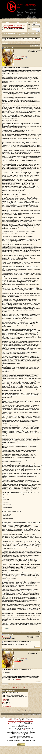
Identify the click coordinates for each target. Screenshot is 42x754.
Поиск (21, 35)
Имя (29, 24)
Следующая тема (26, 687)
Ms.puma (6, 637)
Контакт (35, 22)
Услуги (26, 22)
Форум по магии (30, 4)
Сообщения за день (32, 33)
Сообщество (22, 33)
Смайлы (4, 700)
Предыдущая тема (16, 687)
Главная (7, 22)
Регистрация (7, 33)
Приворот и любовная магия (20, 6)
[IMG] (3, 702)
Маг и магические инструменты (16, 724)
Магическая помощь (30, 5)
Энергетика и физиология (15, 27)
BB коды (4, 699)
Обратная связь (26, 714)
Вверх (39, 714)
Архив (34, 714)
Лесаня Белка (20, 57)
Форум (17, 22)
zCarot (23, 729)
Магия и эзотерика (9, 25)
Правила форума (6, 706)
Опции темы (34, 45)
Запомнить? (36, 27)
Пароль (30, 28)
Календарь (14, 33)
